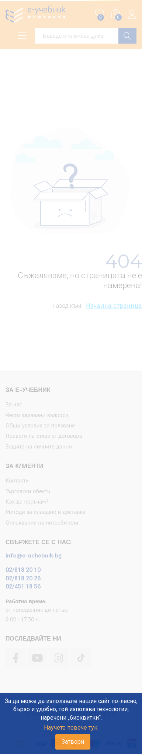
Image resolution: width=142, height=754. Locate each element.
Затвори (73, 741)
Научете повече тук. (71, 727)
